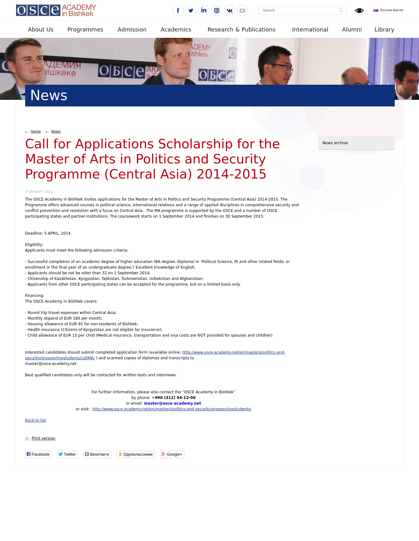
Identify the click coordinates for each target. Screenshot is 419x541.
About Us (41, 29)
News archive (335, 143)
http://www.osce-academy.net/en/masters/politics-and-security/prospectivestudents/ (171, 409)
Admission (132, 29)
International (310, 29)
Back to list (35, 420)
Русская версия (391, 10)
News (56, 131)
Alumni (352, 29)
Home (36, 131)
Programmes (85, 29)
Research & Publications (241, 29)
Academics (176, 29)
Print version (43, 438)
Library (384, 29)
